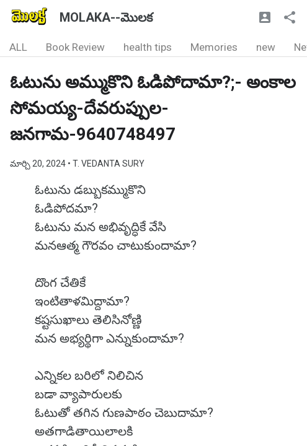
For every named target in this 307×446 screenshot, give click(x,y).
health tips (147, 47)
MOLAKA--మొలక (106, 17)
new (265, 47)
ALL (18, 47)
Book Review (75, 47)
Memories (214, 47)
